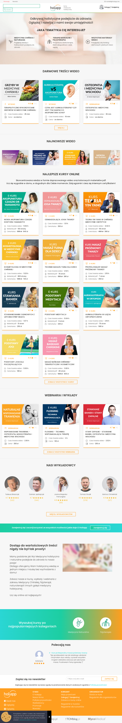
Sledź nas (9, 701)
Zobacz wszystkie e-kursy (61, 382)
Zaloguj (107, 7)
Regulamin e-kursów (70, 704)
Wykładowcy (38, 703)
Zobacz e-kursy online (71, 700)
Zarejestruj (115, 7)
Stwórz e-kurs (95, 694)
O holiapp (37, 694)
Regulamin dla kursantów (72, 706)
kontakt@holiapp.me (111, 1)
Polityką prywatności (98, 685)
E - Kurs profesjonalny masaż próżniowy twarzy (68, 653)
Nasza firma (38, 697)
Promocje (6, 1)
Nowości (15, 1)
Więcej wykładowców (61, 514)
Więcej (61, 128)
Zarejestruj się (100, 527)
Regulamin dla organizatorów (102, 697)
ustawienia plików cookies (28, 720)
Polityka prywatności (42, 700)
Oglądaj (9, 705)
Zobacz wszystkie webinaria (61, 452)
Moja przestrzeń (68, 694)
